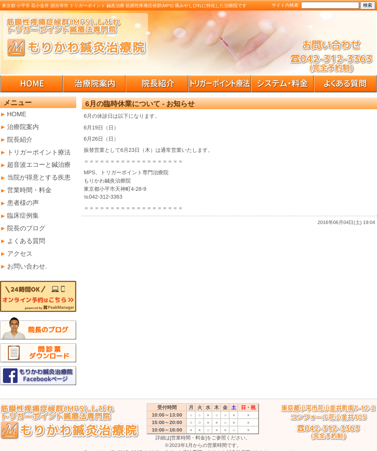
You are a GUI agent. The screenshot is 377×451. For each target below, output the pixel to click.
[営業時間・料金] (188, 438)
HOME (17, 114)
